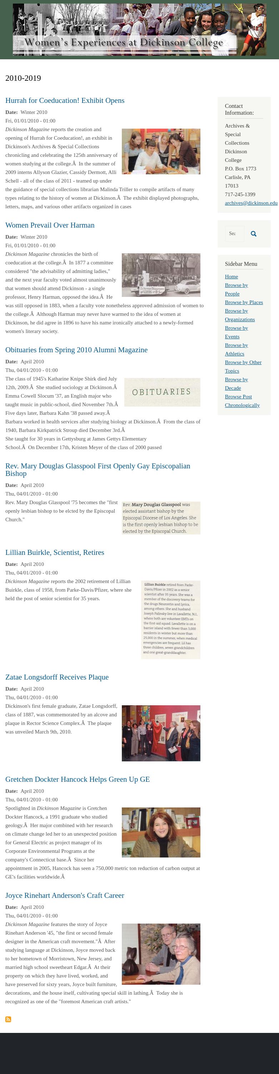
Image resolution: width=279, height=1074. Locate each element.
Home (231, 276)
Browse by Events (236, 332)
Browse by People (236, 289)
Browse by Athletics (236, 349)
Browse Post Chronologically (242, 401)
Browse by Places (244, 302)
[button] (161, 151)
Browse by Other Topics (243, 366)
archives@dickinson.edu (251, 203)
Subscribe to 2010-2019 (8, 1019)
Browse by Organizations (240, 315)
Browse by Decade (236, 384)
